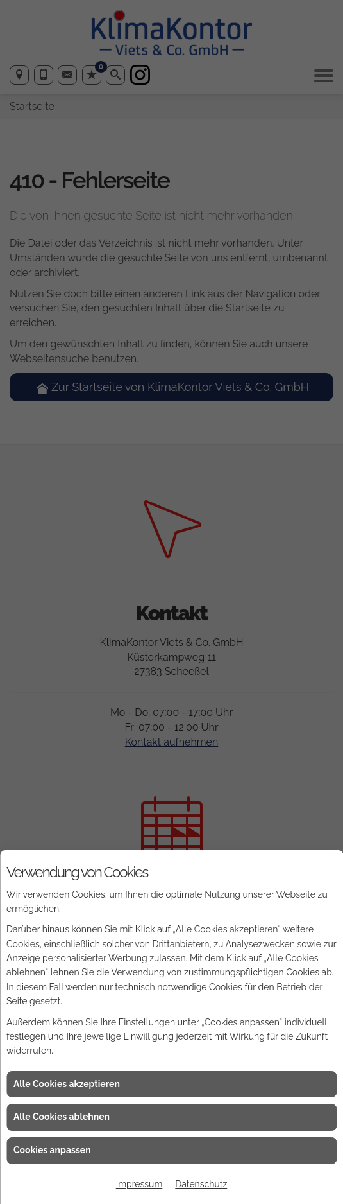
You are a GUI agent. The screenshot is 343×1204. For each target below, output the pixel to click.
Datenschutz (201, 1184)
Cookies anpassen (52, 1150)
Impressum (139, 1184)
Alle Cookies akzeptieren (66, 1084)
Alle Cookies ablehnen (61, 1117)
